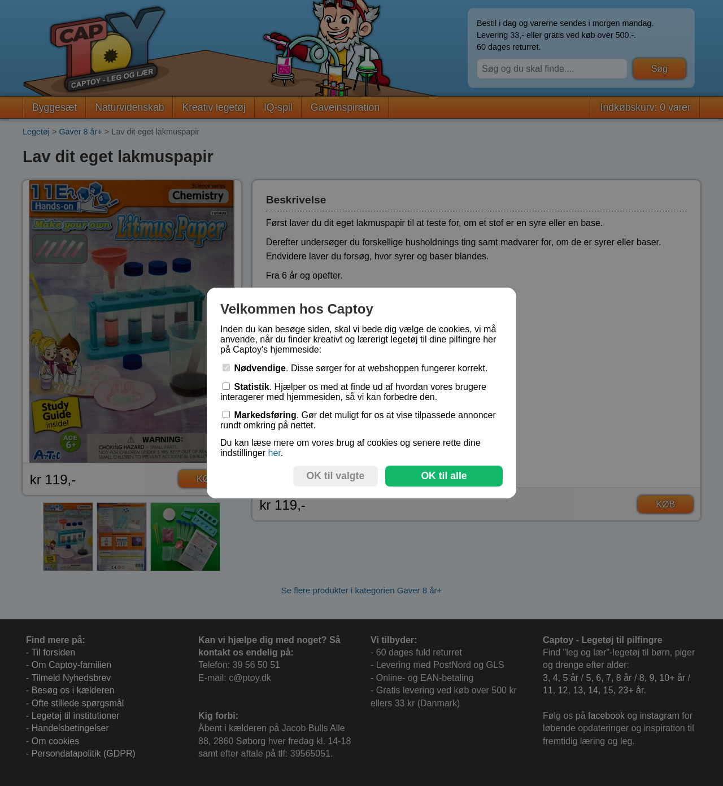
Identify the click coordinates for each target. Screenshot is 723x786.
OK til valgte (336, 475)
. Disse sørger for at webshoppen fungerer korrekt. (355, 368)
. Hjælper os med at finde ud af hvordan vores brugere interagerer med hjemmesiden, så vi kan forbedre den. (353, 392)
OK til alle (444, 475)
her (274, 453)
